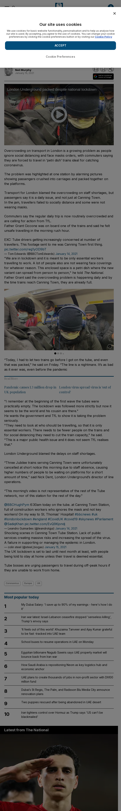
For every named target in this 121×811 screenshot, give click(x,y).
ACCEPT (60, 45)
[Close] (114, 13)
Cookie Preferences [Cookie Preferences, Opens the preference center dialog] (60, 56)
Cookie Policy (103, 36)
